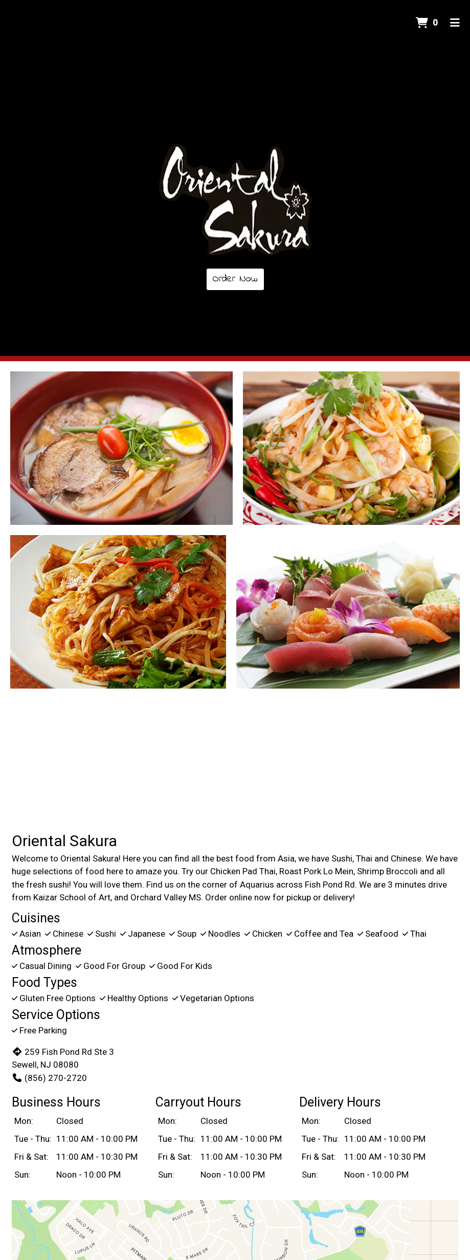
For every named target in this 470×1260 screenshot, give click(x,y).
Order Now (235, 279)
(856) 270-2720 (49, 1078)
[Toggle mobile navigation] (455, 23)
